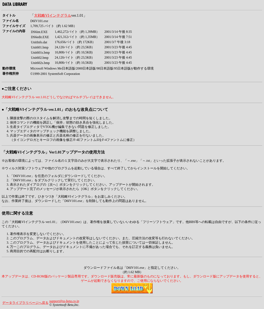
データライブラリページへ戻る (25, 302)
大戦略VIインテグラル (52, 15)
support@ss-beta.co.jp (64, 301)
